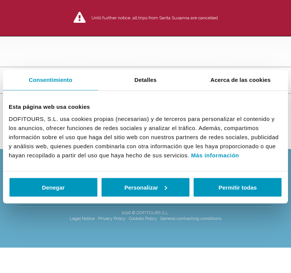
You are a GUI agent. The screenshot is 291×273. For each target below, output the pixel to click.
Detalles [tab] (145, 80)
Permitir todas (238, 187)
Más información (215, 155)
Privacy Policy (111, 218)
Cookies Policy (143, 218)
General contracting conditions (190, 218)
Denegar (53, 187)
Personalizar (145, 187)
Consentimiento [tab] (50, 80)
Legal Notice (82, 218)
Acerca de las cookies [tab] (240, 80)
